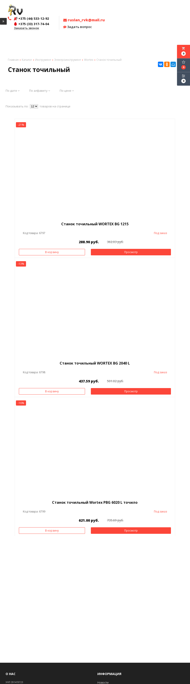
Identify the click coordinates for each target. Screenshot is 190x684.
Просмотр (131, 252)
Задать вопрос (77, 26)
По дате (13, 91)
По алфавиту (39, 91)
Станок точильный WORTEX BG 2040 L (95, 363)
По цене (67, 91)
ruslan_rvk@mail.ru (84, 19)
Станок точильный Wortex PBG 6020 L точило (95, 502)
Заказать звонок (26, 28)
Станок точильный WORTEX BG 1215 (95, 223)
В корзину (52, 252)
